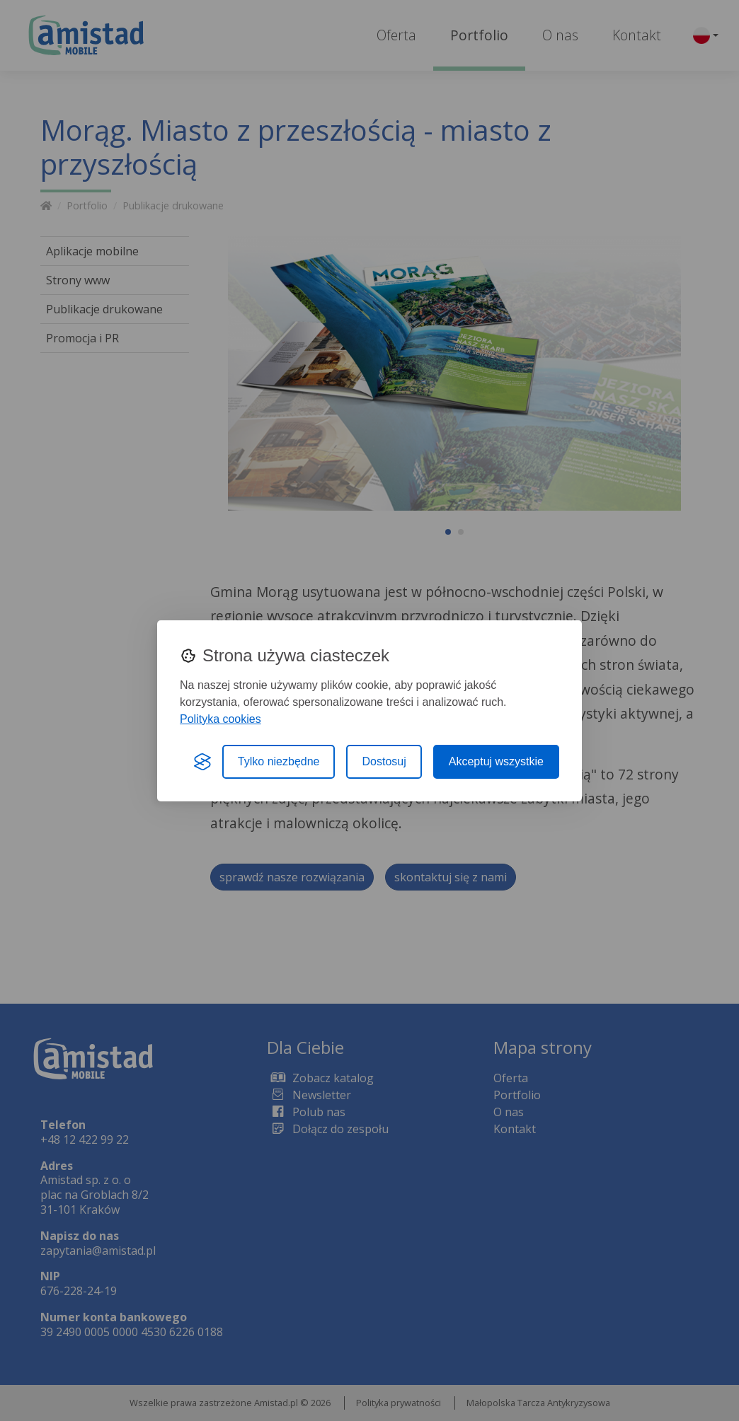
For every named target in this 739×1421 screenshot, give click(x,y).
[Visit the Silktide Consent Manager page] (202, 761)
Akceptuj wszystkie (496, 761)
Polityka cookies (220, 719)
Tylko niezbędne (279, 761)
